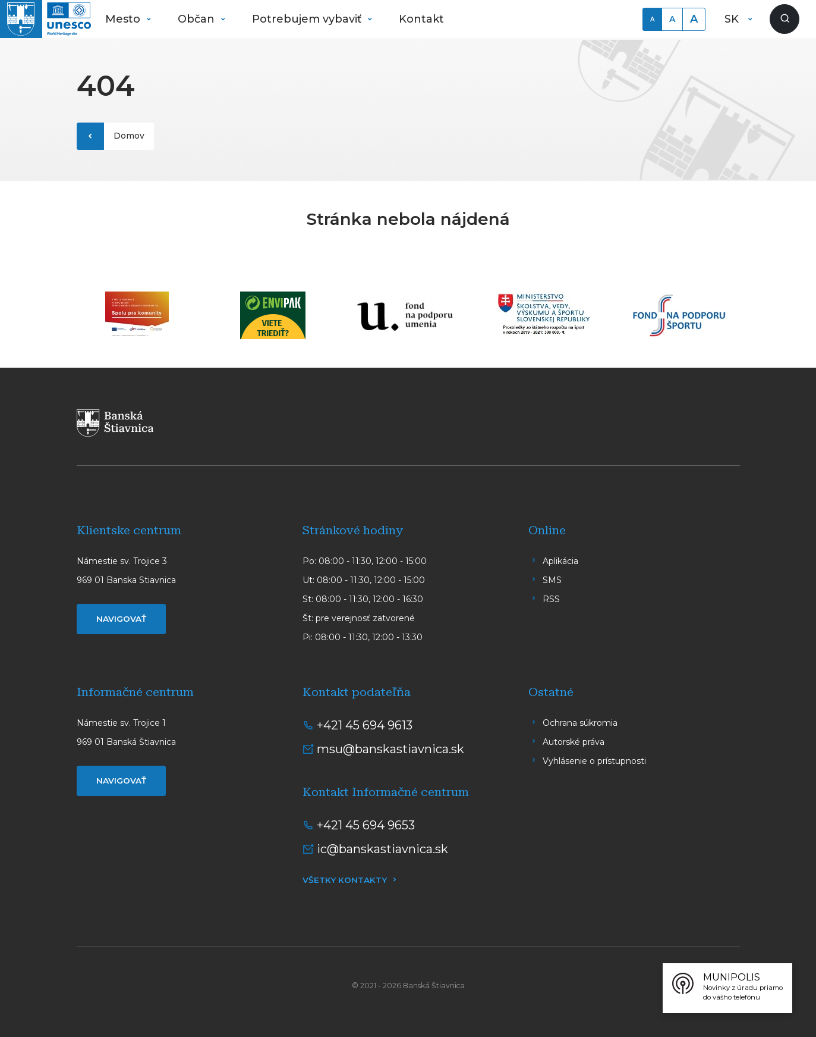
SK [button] (733, 19)
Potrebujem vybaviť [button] (308, 19)
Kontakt (421, 19)
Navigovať (121, 619)
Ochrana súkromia (580, 723)
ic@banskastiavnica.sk (382, 849)
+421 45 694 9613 (364, 725)
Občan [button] (198, 19)
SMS (552, 580)
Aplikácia (560, 561)
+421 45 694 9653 (366, 825)
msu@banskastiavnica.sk (390, 749)
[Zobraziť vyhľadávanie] (784, 19)
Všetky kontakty (345, 880)
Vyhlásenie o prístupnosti (594, 761)
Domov (129, 135)
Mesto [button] (124, 19)
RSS (551, 599)
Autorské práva (573, 742)
